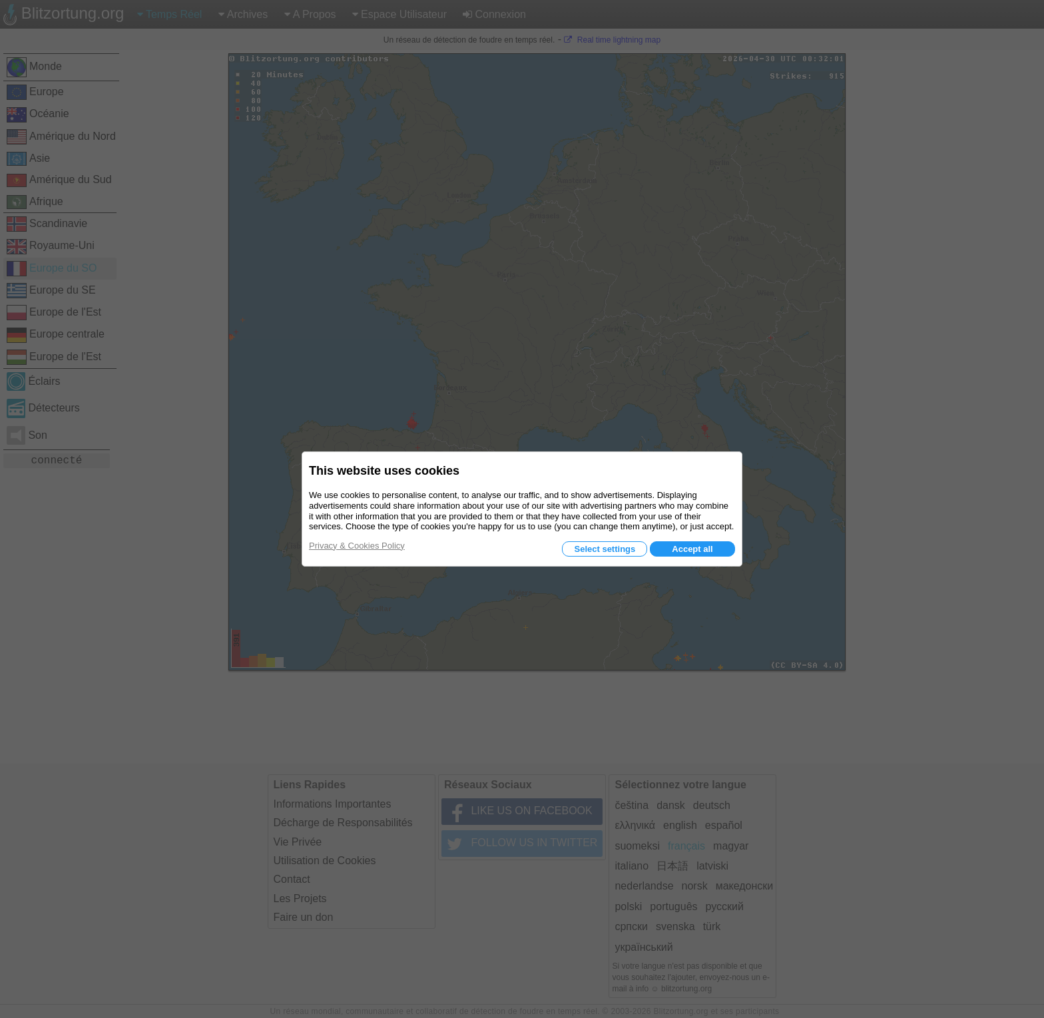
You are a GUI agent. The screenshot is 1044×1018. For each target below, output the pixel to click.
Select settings (604, 549)
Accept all (692, 549)
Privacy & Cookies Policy (357, 546)
